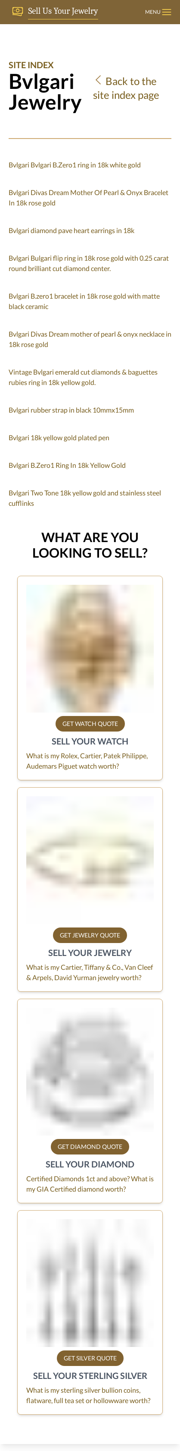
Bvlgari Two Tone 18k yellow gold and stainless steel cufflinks (85, 498)
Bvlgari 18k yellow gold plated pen (59, 437)
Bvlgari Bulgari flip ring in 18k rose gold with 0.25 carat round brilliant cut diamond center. (89, 263)
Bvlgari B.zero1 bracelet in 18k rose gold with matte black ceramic (84, 301)
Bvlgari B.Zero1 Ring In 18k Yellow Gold (67, 465)
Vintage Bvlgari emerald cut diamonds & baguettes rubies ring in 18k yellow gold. (83, 377)
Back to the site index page (126, 88)
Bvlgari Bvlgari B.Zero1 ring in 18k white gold (75, 165)
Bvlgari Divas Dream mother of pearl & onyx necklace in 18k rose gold (90, 339)
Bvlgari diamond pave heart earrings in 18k (71, 230)
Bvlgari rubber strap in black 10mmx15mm (71, 410)
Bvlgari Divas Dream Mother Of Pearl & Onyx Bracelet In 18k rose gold (88, 197)
